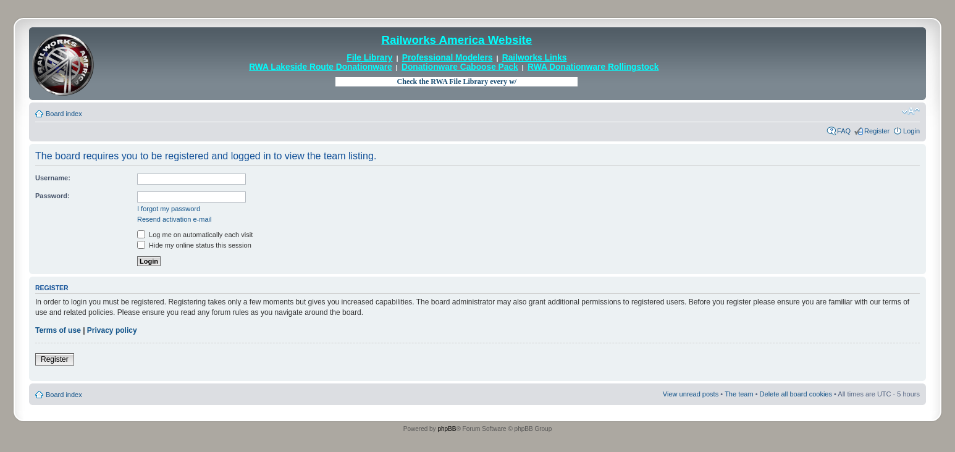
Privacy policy (112, 330)
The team (739, 394)
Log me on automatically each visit (195, 234)
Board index (64, 113)
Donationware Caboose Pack (460, 67)
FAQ (844, 131)
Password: (52, 195)
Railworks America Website (456, 39)
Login (911, 131)
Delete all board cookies (796, 394)
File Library (369, 57)
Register (877, 131)
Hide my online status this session (194, 245)
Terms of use (58, 330)
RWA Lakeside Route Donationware (320, 67)
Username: (52, 178)
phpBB (446, 428)
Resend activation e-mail (174, 219)
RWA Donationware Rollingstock (593, 67)
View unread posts (690, 394)
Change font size (911, 111)
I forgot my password (168, 208)
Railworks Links (534, 57)
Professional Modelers (447, 57)
